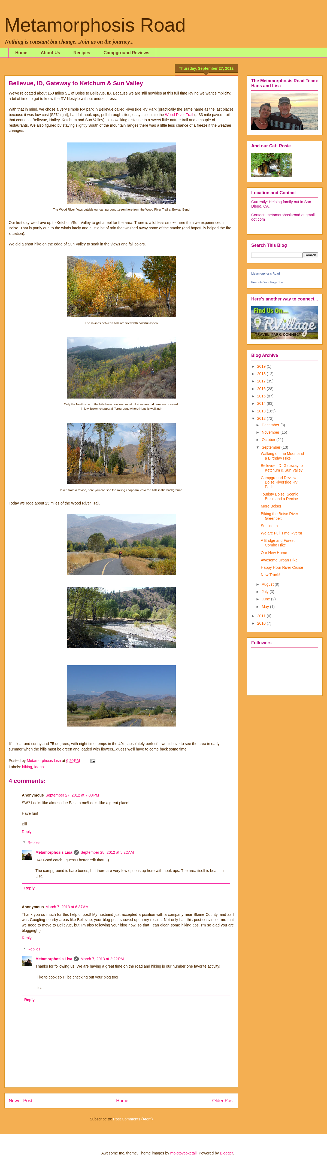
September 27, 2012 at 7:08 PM (72, 795)
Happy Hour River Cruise (282, 567)
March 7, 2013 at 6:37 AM (67, 907)
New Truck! (270, 575)
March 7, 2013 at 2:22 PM (102, 959)
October (269, 439)
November (271, 432)
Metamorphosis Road (95, 25)
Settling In (269, 526)
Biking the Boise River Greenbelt (279, 516)
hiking (27, 767)
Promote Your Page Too (267, 282)
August (268, 584)
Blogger (226, 1153)
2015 (262, 396)
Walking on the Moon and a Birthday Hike (282, 455)
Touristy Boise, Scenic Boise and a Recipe (279, 496)
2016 (262, 389)
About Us (50, 52)
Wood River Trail (179, 115)
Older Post (223, 1100)
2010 (262, 623)
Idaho (39, 767)
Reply (27, 831)
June (266, 599)
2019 (262, 366)
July (266, 591)
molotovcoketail (183, 1153)
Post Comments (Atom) (133, 1119)
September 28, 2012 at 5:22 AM (107, 852)
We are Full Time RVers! (281, 533)
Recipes (82, 52)
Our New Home (274, 553)
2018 (262, 374)
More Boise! (271, 506)
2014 (262, 403)
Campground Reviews (126, 52)
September (271, 447)
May (266, 606)
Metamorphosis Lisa (53, 852)
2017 (262, 381)
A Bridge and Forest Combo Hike (278, 542)
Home (21, 52)
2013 (262, 411)
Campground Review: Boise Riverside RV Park (279, 482)
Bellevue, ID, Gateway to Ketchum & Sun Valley (282, 467)
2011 (262, 616)
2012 (262, 418)
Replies (34, 843)
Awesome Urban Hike (279, 560)
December (271, 425)
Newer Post (20, 1100)
